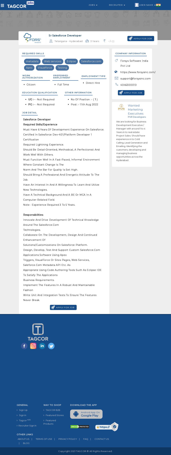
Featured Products (49, 422)
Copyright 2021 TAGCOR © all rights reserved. (85, 451)
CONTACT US (98, 439)
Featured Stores (53, 415)
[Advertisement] (67, 377)
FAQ (82, 439)
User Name (148, 5)
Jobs (93, 5)
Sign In (21, 415)
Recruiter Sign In (26, 425)
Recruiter (117, 5)
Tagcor (24, 420)
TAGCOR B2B (51, 410)
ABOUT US (23, 439)
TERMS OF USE (40, 439)
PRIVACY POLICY (64, 439)
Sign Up (22, 410)
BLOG (23, 443)
